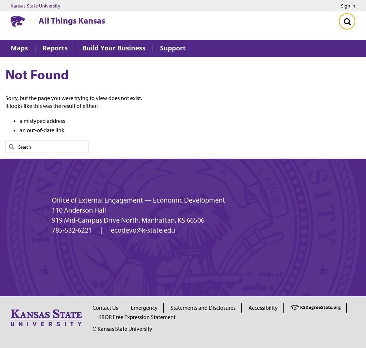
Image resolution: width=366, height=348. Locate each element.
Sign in (348, 6)
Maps (19, 48)
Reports (55, 48)
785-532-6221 (72, 230)
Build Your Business (113, 48)
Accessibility (263, 307)
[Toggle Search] (347, 21)
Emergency (144, 307)
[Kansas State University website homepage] (18, 21)
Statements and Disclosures (203, 307)
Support (173, 48)
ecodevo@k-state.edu (143, 230)
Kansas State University (35, 6)
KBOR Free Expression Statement (136, 316)
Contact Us (105, 307)
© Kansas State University (122, 328)
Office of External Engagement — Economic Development (138, 200)
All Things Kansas (72, 20)
